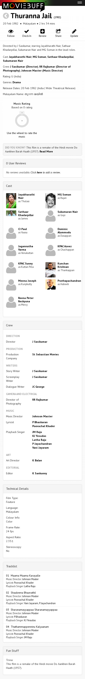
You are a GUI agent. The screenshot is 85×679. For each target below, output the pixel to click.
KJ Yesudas (39, 436)
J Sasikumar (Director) (24, 66)
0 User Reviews (16, 163)
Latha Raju (39, 440)
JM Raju (37, 432)
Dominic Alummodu (64, 230)
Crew (9, 325)
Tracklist (11, 566)
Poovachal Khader (43, 426)
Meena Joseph (27, 280)
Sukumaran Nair (13, 60)
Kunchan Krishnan (63, 265)
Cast (9, 186)
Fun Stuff (12, 651)
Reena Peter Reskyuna (25, 299)
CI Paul (22, 229)
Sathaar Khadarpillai (60, 57)
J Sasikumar (39, 341)
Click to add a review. (46, 172)
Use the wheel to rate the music (22, 134)
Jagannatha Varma (25, 247)
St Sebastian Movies (45, 354)
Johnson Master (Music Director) (42, 70)
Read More (46, 151)
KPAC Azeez (65, 246)
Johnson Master (42, 416)
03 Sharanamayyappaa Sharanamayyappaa (31, 609)
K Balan (37, 460)
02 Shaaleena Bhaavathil (21, 592)
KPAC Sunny (25, 263)
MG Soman (39, 57)
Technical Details (17, 489)
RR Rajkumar (40, 399)
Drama (17, 82)
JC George (38, 386)
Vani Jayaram (40, 447)
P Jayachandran (42, 443)
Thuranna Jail (31, 15)
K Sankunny (39, 473)
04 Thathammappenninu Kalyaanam (27, 626)
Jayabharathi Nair (20, 57)
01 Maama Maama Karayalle (23, 575)
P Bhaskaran (40, 422)
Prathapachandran (69, 280)
